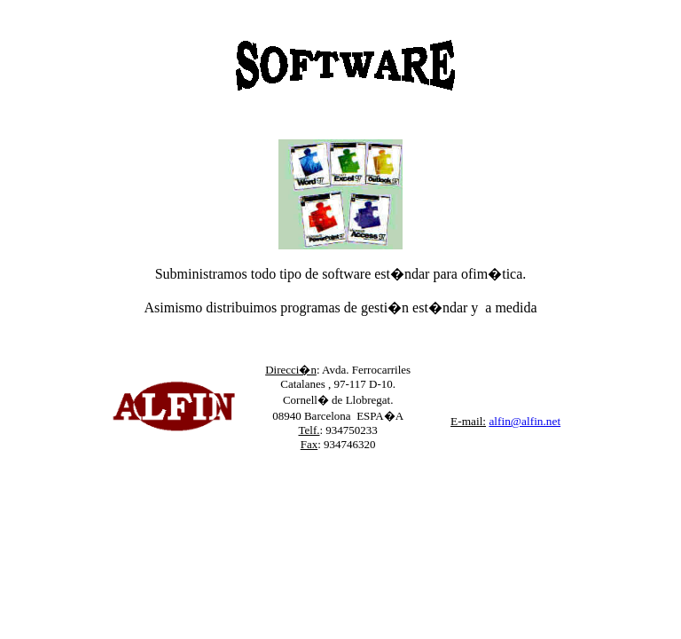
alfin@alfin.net (524, 421)
